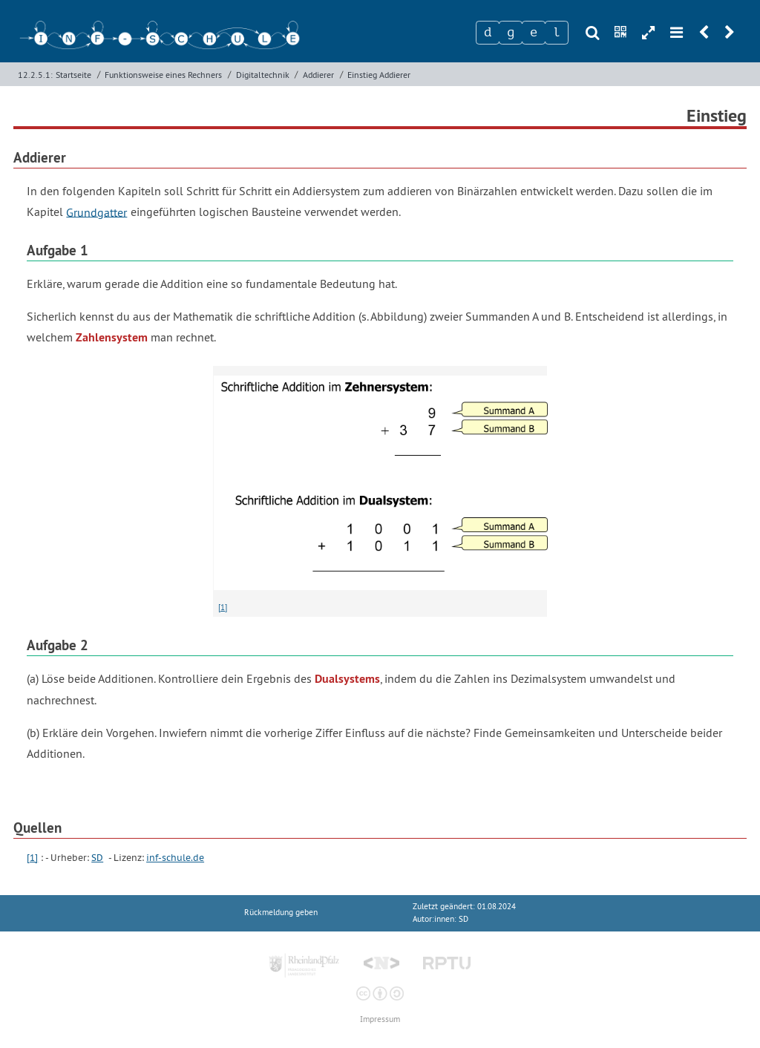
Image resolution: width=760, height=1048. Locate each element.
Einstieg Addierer (378, 74)
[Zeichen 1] (487, 33)
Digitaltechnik (262, 74)
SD (97, 857)
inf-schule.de (175, 857)
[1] (222, 607)
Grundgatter (96, 211)
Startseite (73, 74)
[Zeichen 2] (510, 33)
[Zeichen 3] (534, 33)
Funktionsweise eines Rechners (163, 74)
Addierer (318, 74)
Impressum (380, 1019)
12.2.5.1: (35, 74)
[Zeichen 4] (557, 33)
